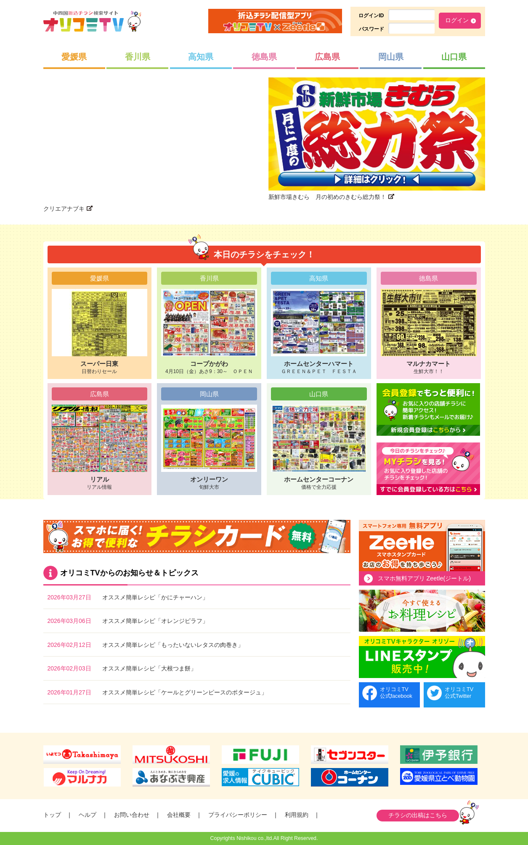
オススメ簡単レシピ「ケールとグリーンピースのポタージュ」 (184, 692)
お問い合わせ (131, 814)
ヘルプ (87, 814)
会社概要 (179, 814)
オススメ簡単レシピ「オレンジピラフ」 (155, 620)
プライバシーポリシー (237, 814)
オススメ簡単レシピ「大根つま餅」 (149, 668)
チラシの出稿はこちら (417, 815)
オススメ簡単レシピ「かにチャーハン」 (155, 597)
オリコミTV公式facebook (396, 692)
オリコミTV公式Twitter (459, 692)
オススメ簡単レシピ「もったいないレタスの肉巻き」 (173, 644)
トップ (52, 814)
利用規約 (296, 814)
